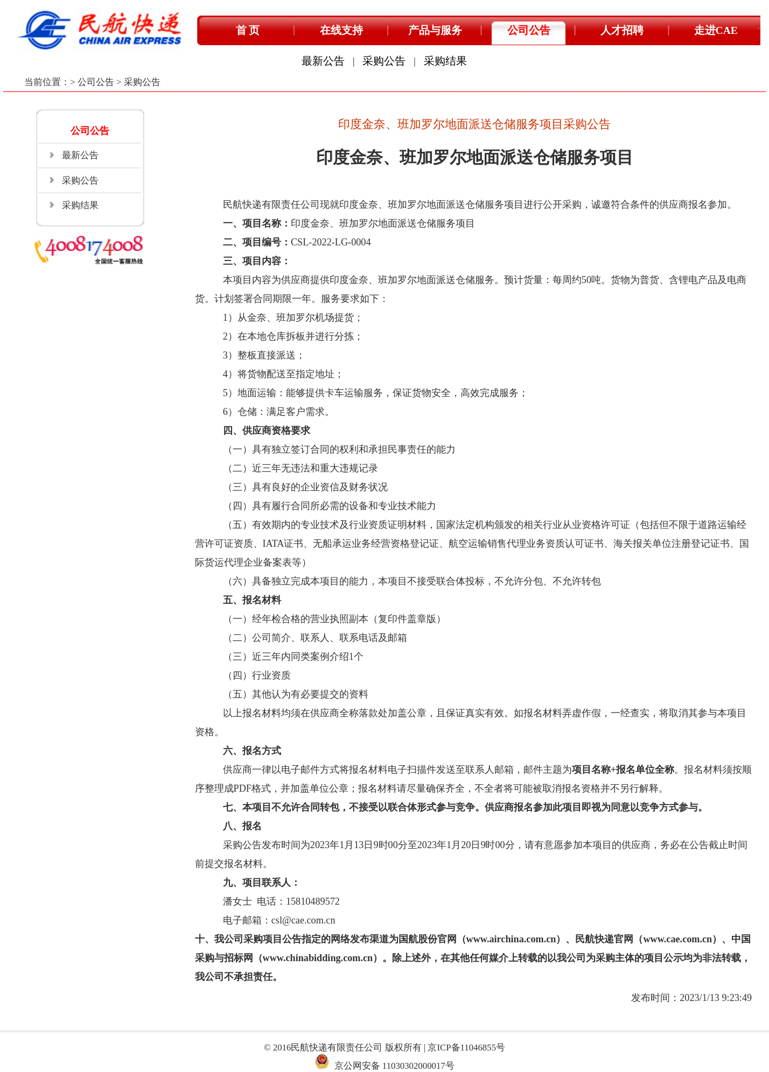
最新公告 (323, 61)
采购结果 (445, 61)
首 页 (248, 30)
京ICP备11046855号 (466, 1047)
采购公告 (384, 61)
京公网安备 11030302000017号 (394, 1066)
